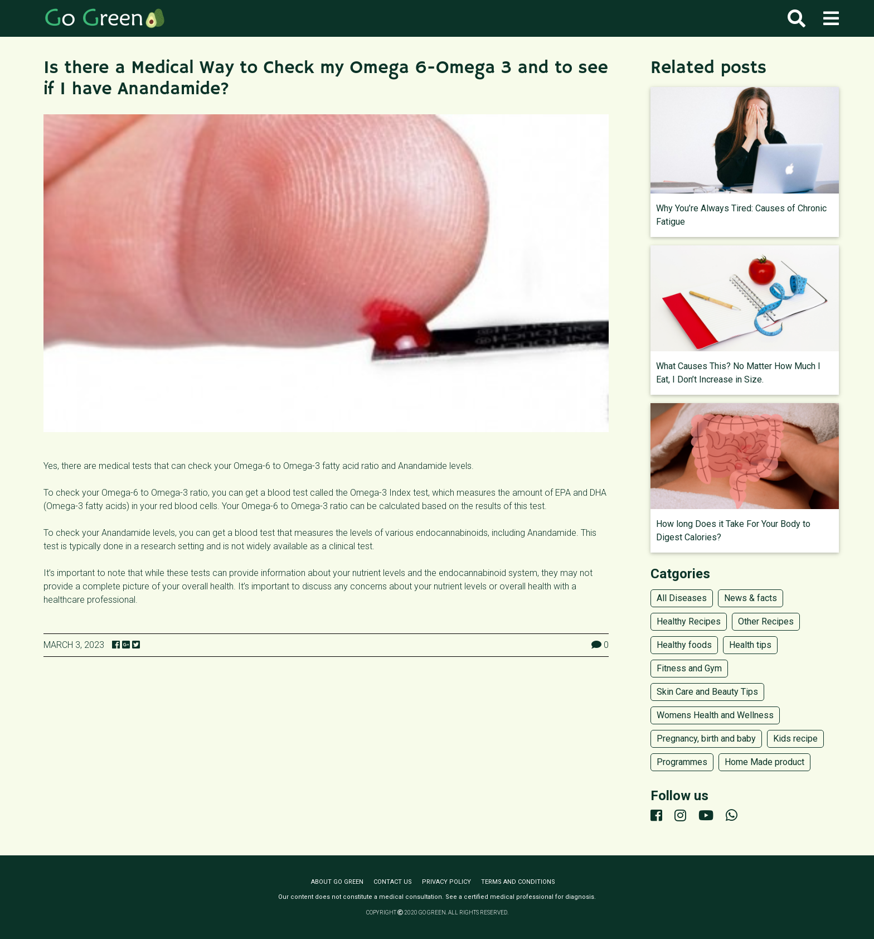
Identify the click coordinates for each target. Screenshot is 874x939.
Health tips (750, 645)
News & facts (750, 598)
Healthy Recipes (689, 621)
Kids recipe (795, 738)
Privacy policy (446, 881)
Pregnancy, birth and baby (706, 738)
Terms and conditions (518, 881)
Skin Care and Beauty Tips (707, 691)
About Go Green (337, 881)
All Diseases (682, 598)
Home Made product (764, 762)
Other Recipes (766, 621)
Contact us (392, 881)
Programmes (682, 762)
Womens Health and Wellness (715, 715)
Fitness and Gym (689, 668)
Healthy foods (684, 645)
